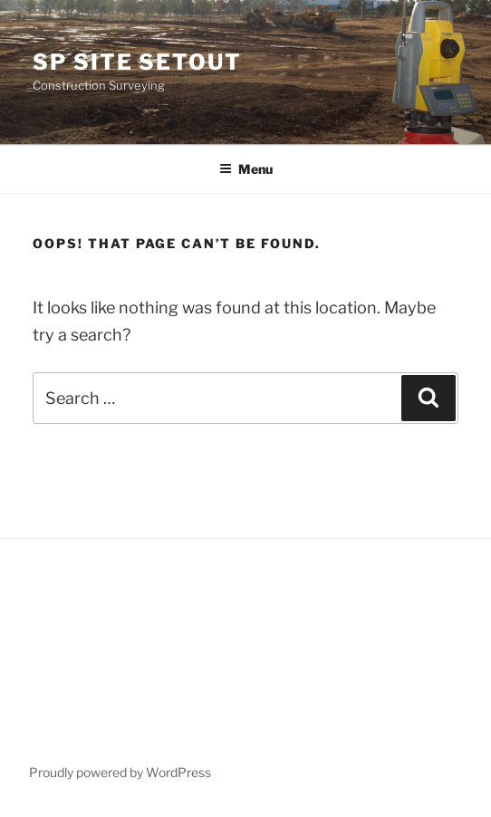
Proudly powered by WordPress (120, 772)
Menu (246, 169)
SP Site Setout (137, 62)
